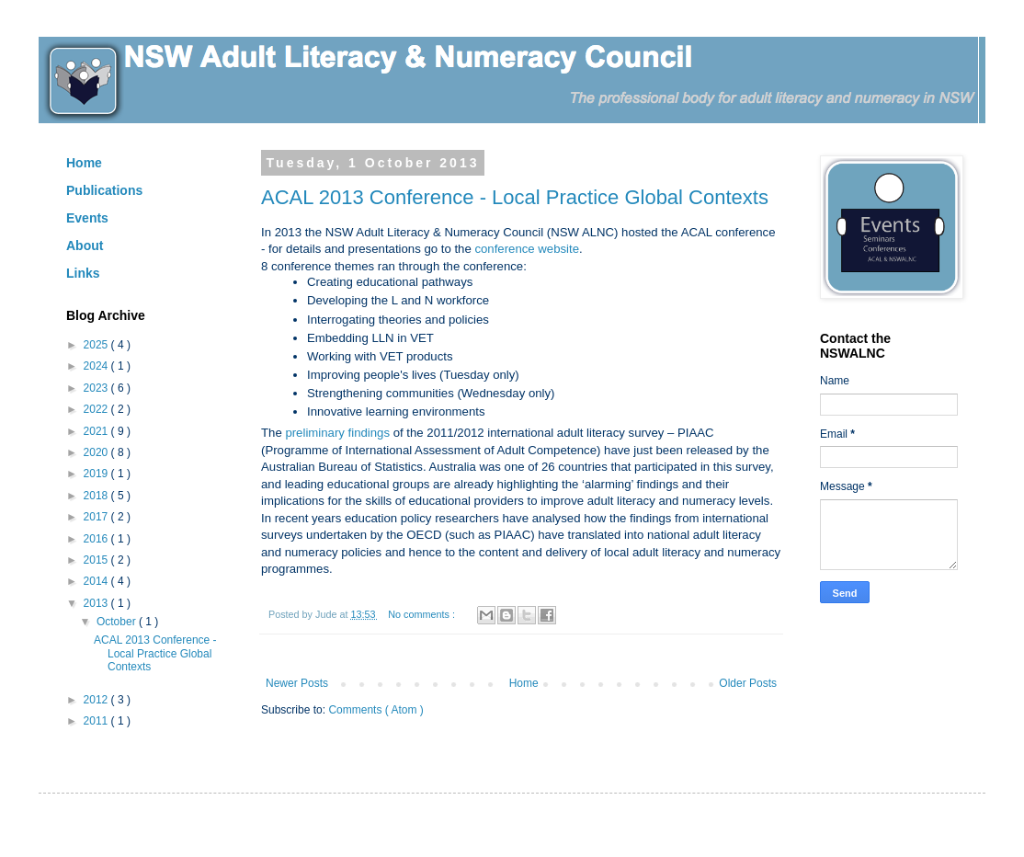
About (84, 245)
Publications (104, 190)
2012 (97, 699)
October (118, 621)
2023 (97, 388)
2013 (97, 603)
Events (87, 218)
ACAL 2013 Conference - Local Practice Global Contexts (514, 197)
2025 (97, 344)
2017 (97, 516)
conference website (526, 249)
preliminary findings (337, 433)
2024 (97, 366)
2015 (97, 560)
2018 (97, 495)
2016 (97, 538)
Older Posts (748, 683)
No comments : (423, 614)
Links (83, 273)
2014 (97, 581)
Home (524, 683)
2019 (97, 473)
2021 (97, 431)
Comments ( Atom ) (375, 709)
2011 (97, 720)
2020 (97, 452)
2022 (97, 409)
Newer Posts (297, 683)
